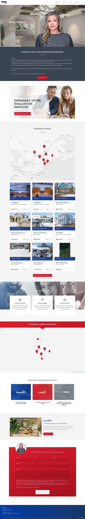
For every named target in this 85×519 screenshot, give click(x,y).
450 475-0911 (13, 28)
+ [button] (1, 329)
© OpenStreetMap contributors (71, 179)
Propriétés (57, 2)
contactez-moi (42, 77)
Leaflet (62, 179)
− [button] (1, 330)
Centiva (82, 517)
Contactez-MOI (42, 492)
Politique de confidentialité (22, 487)
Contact (76, 2)
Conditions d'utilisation (34, 487)
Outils (70, 2)
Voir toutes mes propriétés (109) (42, 275)
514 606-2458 (13, 27)
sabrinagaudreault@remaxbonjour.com (17, 29)
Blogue (64, 2)
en (82, 2)
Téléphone (18, 463)
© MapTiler (64, 179)
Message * (18, 469)
